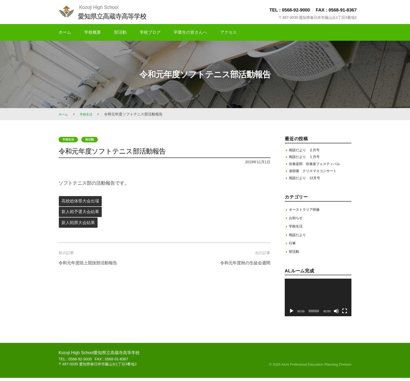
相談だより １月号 (306, 158)
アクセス (228, 32)
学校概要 (92, 32)
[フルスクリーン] (344, 314)
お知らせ (297, 221)
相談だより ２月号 (306, 150)
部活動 (120, 32)
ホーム (65, 32)
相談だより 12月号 (307, 181)
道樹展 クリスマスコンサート (316, 173)
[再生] (291, 314)
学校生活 (88, 114)
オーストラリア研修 (306, 212)
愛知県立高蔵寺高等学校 (117, 15)
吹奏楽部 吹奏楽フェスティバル (318, 165)
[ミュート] (336, 314)
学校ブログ (150, 32)
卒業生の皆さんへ (190, 32)
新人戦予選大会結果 (83, 214)
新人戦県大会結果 (81, 227)
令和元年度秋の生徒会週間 (242, 268)
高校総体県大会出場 (83, 202)
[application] (318, 300)
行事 (293, 246)
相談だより (299, 238)
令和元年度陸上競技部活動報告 (91, 268)
